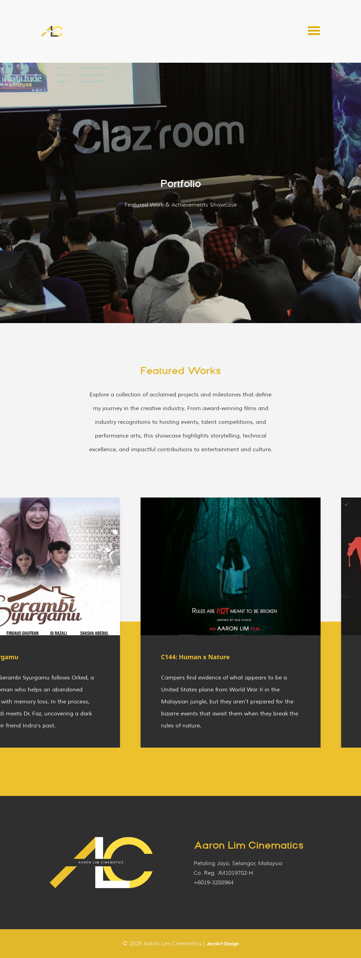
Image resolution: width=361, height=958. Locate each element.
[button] (314, 31)
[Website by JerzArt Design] (222, 943)
